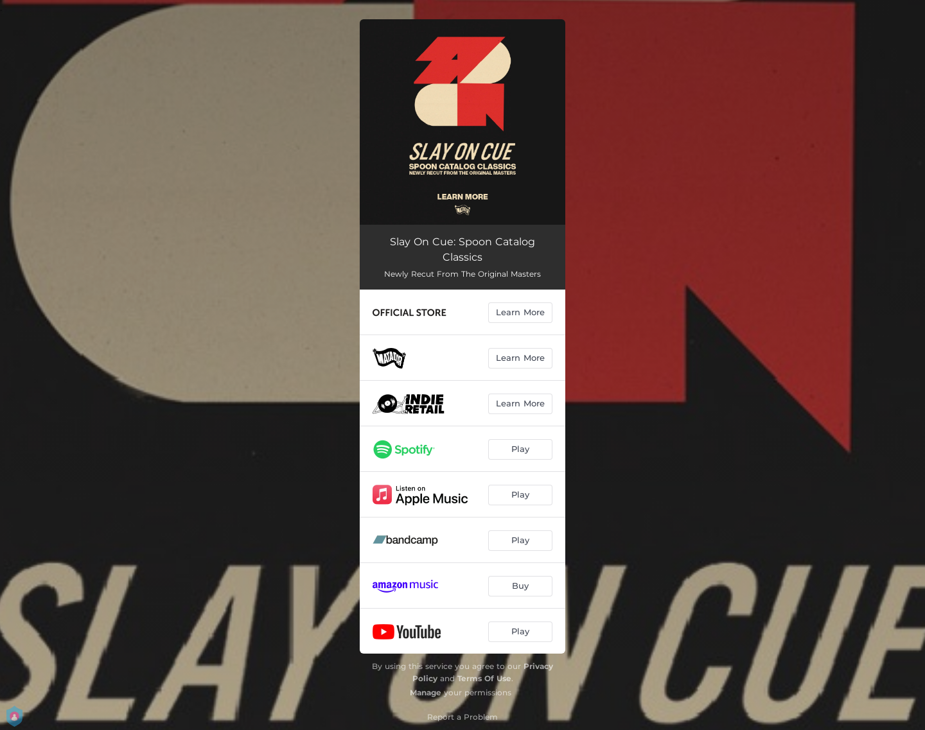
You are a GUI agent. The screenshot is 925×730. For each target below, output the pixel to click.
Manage (425, 692)
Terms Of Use (484, 678)
